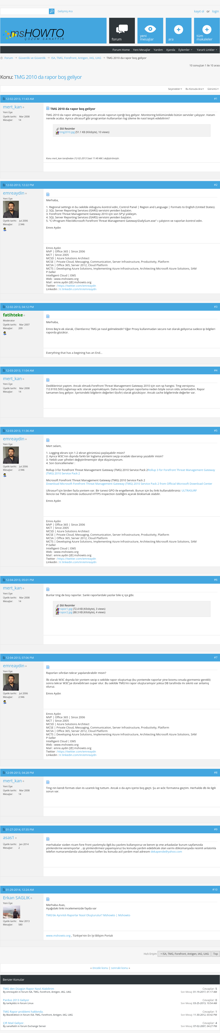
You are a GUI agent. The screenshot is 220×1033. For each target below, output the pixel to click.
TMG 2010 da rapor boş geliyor (48, 76)
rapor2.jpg (66, 612)
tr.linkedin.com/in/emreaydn (77, 289)
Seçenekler (174, 88)
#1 (215, 98)
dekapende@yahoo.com (166, 851)
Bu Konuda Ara (194, 88)
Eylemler (184, 50)
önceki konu (100, 968)
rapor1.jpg (66, 609)
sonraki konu (119, 968)
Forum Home (121, 50)
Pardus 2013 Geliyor (16, 1000)
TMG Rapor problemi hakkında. (23, 1012)
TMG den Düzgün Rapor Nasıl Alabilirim (28, 989)
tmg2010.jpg (67, 132)
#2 (215, 185)
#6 (215, 580)
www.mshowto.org (58, 935)
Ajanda (170, 50)
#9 (215, 829)
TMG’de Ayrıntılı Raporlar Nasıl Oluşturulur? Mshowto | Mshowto (88, 915)
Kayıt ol (199, 11)
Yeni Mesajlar (141, 50)
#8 (215, 772)
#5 (215, 430)
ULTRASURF (189, 490)
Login (215, 11)
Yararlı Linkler (206, 50)
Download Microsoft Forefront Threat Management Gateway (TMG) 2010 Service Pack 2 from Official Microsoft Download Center (129, 484)
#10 (214, 889)
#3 (215, 307)
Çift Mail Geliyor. (13, 1023)
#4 (215, 370)
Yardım (158, 50)
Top (215, 954)
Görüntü (212, 88)
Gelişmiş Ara (65, 11)
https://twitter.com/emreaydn (76, 286)
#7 (215, 657)
